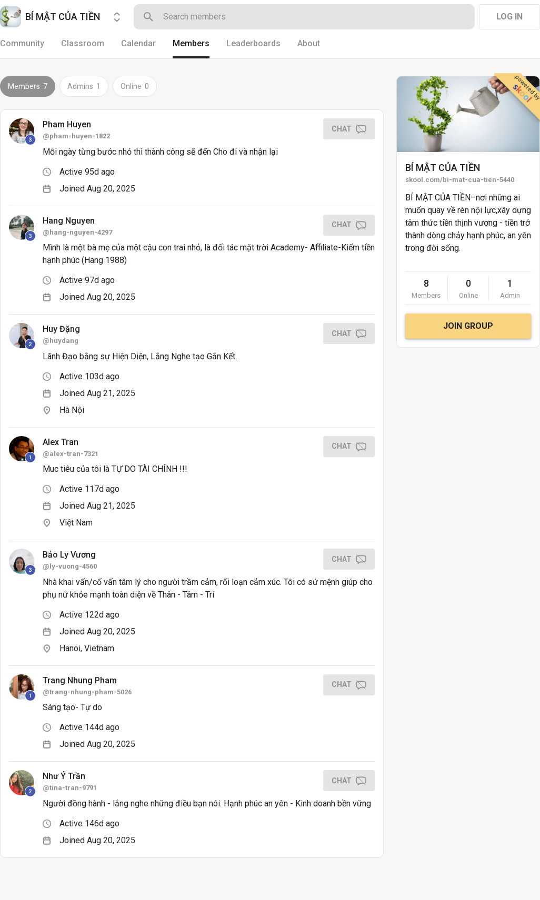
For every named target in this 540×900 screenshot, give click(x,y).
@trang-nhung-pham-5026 (87, 692)
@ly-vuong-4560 (70, 566)
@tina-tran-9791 (70, 788)
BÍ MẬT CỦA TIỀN (442, 167)
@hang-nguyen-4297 (77, 232)
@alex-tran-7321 (70, 454)
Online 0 (135, 86)
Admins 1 (84, 86)
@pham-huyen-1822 (76, 136)
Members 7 (27, 86)
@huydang (60, 341)
